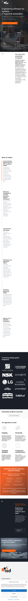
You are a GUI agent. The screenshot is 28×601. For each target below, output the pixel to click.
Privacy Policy (16, 599)
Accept (14, 590)
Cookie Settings (14, 596)
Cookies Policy (10, 599)
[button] (26, 581)
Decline (14, 593)
